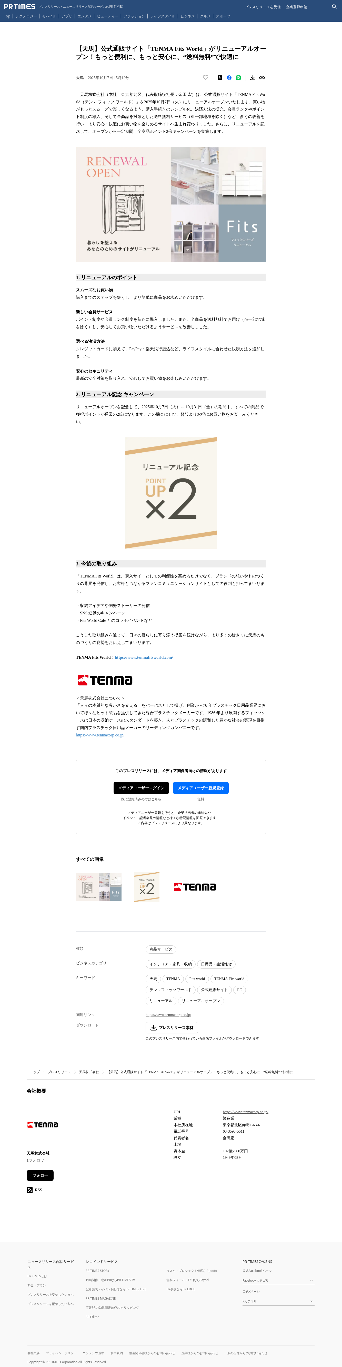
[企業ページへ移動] (43, 1126)
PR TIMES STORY (97, 1271)
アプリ (67, 16)
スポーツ (223, 16)
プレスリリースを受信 (263, 6)
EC (239, 990)
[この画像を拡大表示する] (99, 887)
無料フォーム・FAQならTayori (187, 1280)
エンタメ (84, 16)
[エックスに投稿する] (220, 78)
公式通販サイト (214, 990)
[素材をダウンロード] (253, 78)
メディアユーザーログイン (141, 788)
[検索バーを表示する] (334, 6)
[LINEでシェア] (238, 78)
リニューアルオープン (201, 1001)
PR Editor (92, 1317)
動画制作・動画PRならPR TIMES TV (110, 1280)
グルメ (205, 16)
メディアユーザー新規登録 (201, 788)
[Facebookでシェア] (229, 78)
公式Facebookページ (257, 1271)
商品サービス (161, 949)
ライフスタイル (162, 16)
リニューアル (161, 1001)
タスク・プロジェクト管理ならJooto (191, 1271)
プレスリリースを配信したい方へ (50, 1304)
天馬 (153, 979)
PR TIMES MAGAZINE (101, 1298)
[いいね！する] (206, 78)
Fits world (197, 979)
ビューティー (107, 16)
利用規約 (116, 1353)
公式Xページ (251, 1291)
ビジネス (187, 16)
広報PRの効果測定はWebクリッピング (112, 1307)
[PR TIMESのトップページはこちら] (63, 7)
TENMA (173, 979)
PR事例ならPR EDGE (180, 1289)
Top (7, 16)
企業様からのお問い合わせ (199, 1353)
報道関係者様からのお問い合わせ (152, 1353)
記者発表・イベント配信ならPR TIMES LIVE (116, 1289)
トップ (35, 1072)
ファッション (134, 16)
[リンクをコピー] (262, 78)
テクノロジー (26, 16)
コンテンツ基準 (93, 1353)
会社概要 (33, 1353)
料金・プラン (36, 1285)
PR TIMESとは (37, 1276)
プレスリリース (59, 1072)
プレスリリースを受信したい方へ (50, 1294)
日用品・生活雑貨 (216, 964)
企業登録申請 (296, 6)
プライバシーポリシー (61, 1353)
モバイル (49, 16)
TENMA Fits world (229, 979)
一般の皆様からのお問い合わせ (245, 1353)
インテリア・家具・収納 (170, 964)
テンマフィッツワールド (170, 990)
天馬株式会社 (89, 1072)
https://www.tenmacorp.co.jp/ (100, 735)
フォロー (40, 1175)
